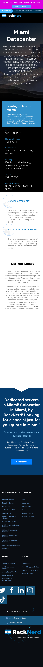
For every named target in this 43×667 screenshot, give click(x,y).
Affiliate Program (28, 513)
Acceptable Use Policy (10, 572)
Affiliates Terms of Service (9, 568)
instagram (30, 587)
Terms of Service (8, 563)
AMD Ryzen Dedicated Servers (10, 526)
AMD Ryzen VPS (8, 510)
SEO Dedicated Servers (11, 545)
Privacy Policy (7, 575)
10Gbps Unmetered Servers (9, 531)
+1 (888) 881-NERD (17, 623)
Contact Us (21, 462)
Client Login (26, 563)
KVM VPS (6, 506)
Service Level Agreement (7, 579)
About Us (25, 503)
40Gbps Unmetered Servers (9, 541)
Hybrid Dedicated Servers (9, 517)
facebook (11, 587)
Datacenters (26, 506)
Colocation (6, 549)
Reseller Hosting (8, 503)
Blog (23, 500)
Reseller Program (28, 517)
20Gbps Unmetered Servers (9, 536)
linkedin (19, 587)
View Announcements (30, 570)
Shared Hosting (8, 500)
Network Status (27, 574)
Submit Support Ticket (30, 567)
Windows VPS (7, 513)
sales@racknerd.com (18, 618)
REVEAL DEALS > (21, 6)
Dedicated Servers (9, 522)
